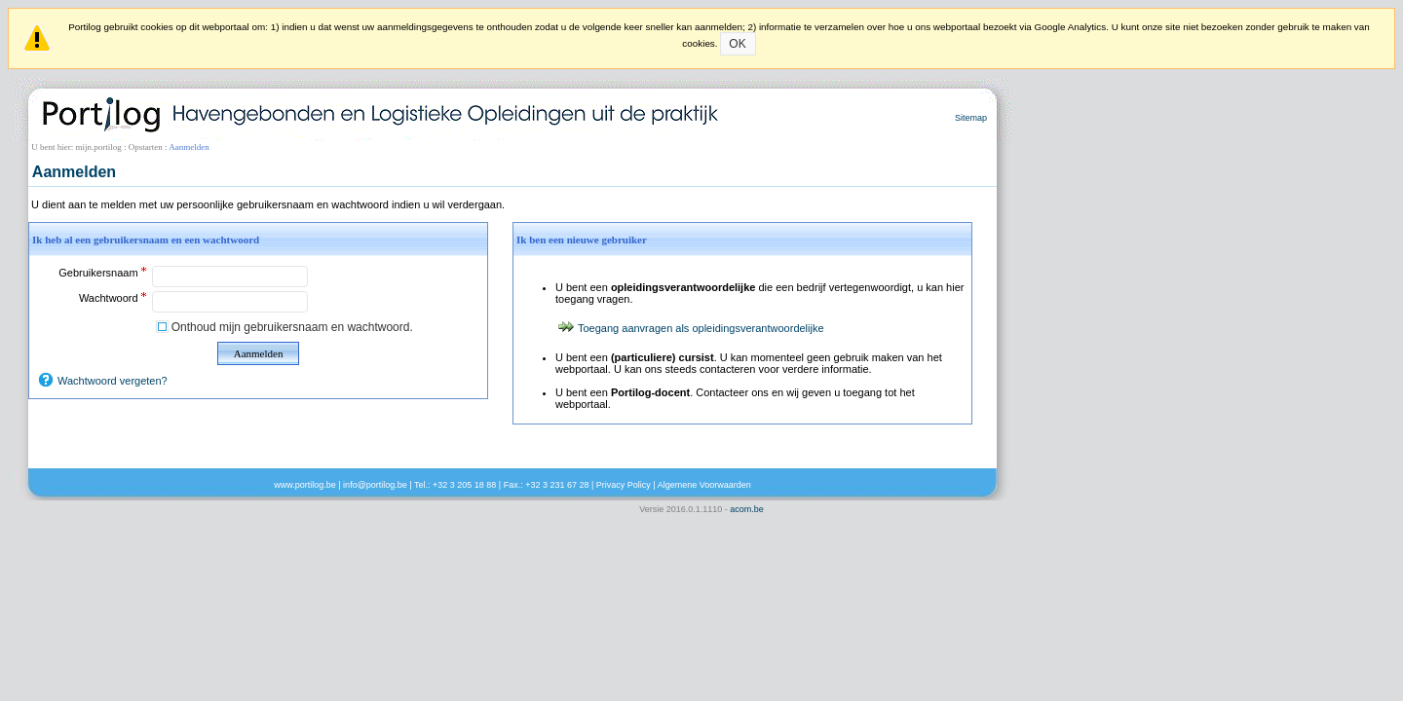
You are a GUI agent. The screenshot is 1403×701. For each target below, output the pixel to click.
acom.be (747, 509)
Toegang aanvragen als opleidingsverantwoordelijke (701, 328)
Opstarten (146, 147)
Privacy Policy (623, 485)
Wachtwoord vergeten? (112, 381)
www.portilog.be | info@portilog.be (340, 485)
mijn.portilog (99, 147)
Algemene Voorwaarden (704, 485)
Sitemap (971, 118)
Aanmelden (259, 353)
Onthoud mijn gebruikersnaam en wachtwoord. (292, 327)
